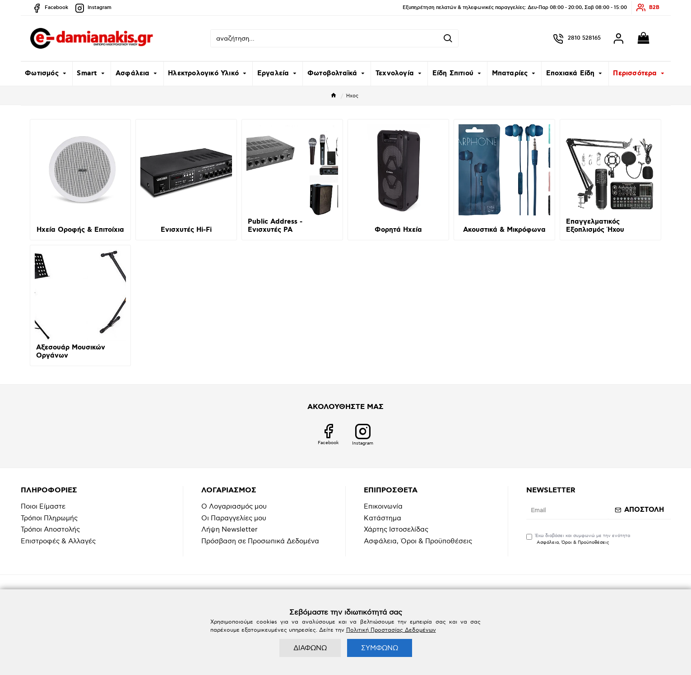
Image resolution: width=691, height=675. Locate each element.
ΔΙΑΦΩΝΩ (310, 648)
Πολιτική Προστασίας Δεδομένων (391, 630)
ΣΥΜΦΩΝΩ (379, 648)
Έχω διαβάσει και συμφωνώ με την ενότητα (578, 539)
